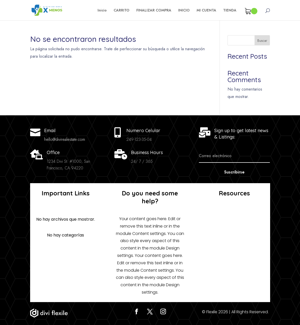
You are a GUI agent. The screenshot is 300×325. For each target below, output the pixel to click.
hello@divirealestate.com (64, 139)
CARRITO (121, 10)
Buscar (262, 40)
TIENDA (229, 10)
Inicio (102, 10)
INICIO (184, 10)
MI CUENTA (206, 10)
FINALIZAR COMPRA (153, 10)
